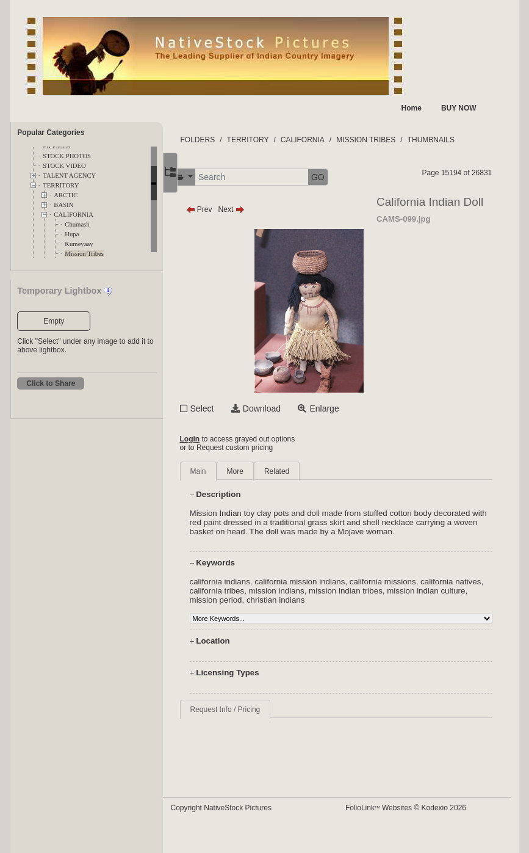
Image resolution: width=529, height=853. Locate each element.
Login (213, 439)
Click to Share (50, 383)
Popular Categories (50, 132)
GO (341, 177)
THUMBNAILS (453, 140)
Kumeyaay (79, 244)
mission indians (330, 599)
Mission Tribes (84, 253)
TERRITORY (61, 185)
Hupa (72, 234)
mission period (291, 609)
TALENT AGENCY (69, 175)
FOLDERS (220, 140)
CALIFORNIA (73, 214)
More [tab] (258, 471)
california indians (242, 590)
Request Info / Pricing (248, 718)
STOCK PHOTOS (67, 156)
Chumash (77, 224)
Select (225, 408)
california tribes (270, 599)
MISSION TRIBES (389, 140)
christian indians (351, 609)
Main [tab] (221, 471)
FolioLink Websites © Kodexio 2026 (416, 808)
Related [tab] (299, 471)
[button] (205, 177)
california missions (406, 590)
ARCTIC (65, 195)
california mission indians (323, 590)
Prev (222, 209)
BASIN (63, 204)
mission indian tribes (399, 599)
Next (254, 209)
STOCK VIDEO (64, 165)
